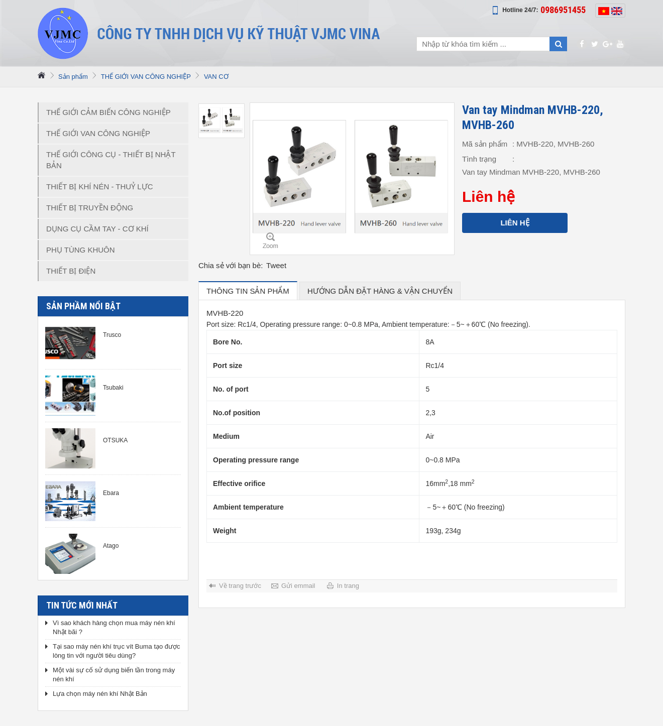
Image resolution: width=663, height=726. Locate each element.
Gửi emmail (298, 585)
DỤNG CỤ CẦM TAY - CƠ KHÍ (97, 228)
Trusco (112, 334)
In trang (348, 585)
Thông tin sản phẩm (247, 291)
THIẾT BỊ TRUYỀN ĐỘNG (89, 207)
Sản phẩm (73, 76)
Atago (111, 545)
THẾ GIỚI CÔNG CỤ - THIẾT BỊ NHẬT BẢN (111, 160)
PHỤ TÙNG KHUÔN (80, 250)
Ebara (111, 493)
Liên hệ (514, 222)
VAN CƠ (216, 76)
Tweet (276, 265)
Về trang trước (240, 585)
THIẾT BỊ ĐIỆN (70, 271)
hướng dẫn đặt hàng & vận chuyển (380, 291)
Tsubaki (113, 387)
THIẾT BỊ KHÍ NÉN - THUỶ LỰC (99, 186)
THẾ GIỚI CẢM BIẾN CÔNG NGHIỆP (108, 112)
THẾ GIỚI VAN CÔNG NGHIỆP (146, 76)
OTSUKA (115, 440)
